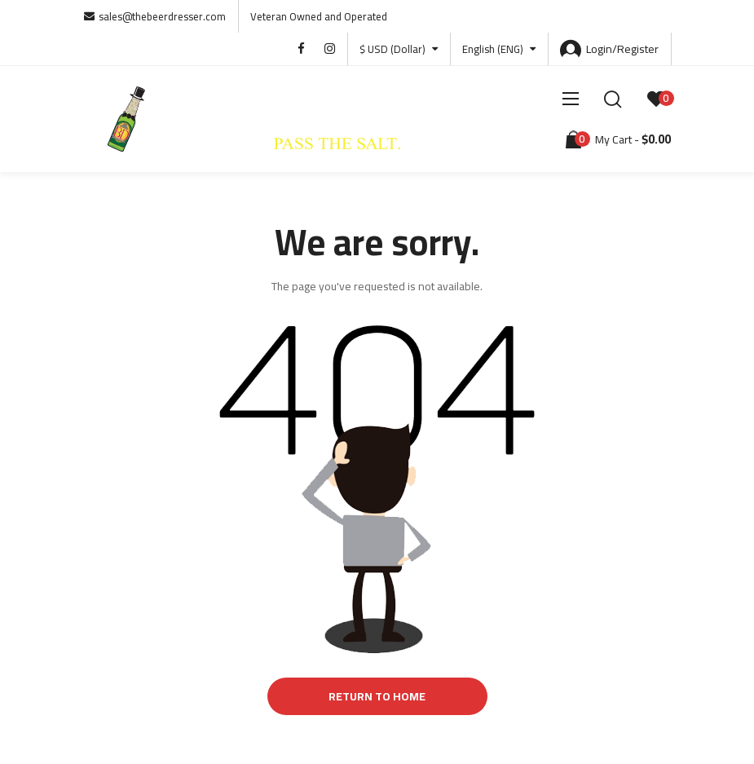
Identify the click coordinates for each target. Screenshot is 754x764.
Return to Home (377, 696)
